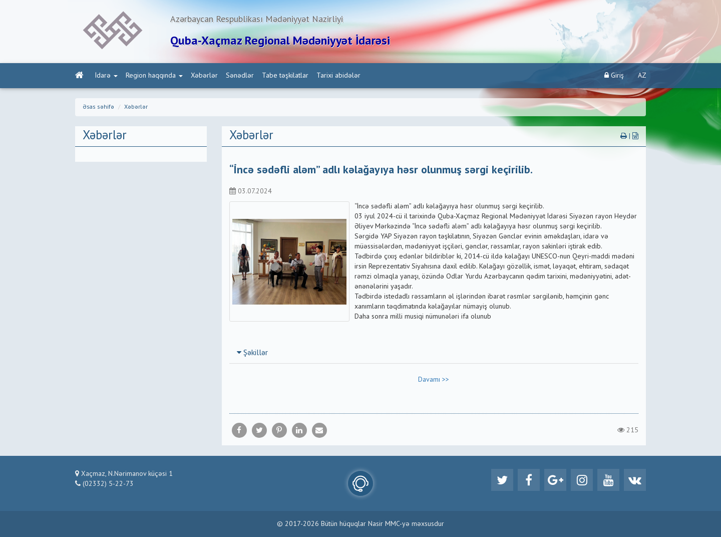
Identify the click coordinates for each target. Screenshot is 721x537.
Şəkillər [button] (252, 353)
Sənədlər (240, 75)
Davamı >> (433, 379)
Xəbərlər (204, 75)
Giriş (614, 75)
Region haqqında (154, 75)
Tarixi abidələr (338, 75)
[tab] (434, 352)
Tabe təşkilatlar (285, 75)
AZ (642, 75)
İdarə (106, 75)
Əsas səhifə (98, 107)
